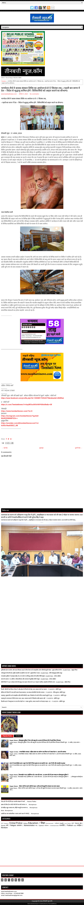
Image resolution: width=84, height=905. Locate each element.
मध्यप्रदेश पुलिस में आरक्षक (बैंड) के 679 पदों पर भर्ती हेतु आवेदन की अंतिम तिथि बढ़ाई (23, 676)
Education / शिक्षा (36, 823)
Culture (25, 823)
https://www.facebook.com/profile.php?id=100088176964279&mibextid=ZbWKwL (32, 398)
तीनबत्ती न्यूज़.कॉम (47, 901)
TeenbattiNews (52, 903)
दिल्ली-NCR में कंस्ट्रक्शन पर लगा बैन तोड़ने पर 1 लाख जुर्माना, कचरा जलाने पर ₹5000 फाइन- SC (26, 701)
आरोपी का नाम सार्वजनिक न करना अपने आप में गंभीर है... (15, 813)
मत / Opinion (39, 825)
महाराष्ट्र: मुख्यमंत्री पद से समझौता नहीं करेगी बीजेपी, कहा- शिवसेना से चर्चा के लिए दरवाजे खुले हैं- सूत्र (26, 695)
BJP (2, 823)
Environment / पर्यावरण (52, 823)
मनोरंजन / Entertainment (52, 825)
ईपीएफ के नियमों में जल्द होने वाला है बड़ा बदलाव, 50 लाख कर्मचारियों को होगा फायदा (22, 692)
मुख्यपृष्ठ (41, 448)
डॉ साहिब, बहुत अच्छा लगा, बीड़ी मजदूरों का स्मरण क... (15, 807)
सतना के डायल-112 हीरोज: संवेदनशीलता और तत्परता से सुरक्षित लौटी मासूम (20, 679)
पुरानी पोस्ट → (78, 448)
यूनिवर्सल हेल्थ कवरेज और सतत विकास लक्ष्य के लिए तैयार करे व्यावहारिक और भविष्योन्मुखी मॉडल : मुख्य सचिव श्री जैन (31, 670)
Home (4, 81)
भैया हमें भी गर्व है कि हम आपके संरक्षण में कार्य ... (13, 801)
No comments (34, 94)
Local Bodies (67, 823)
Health (62, 823)
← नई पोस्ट (5, 448)
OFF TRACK (75, 823)
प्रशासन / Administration (26, 825)
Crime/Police (15, 823)
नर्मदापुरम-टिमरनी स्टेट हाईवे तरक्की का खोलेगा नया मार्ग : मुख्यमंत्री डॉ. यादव (20, 673)
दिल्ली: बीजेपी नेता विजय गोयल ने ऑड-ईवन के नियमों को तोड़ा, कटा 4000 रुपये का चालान (24, 689)
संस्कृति (74, 825)
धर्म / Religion (11, 825)
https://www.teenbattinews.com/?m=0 (16, 411)
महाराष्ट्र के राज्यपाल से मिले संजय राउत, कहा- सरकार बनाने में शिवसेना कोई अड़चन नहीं (23, 698)
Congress (6, 823)
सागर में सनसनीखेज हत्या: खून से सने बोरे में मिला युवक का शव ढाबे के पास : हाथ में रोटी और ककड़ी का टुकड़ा (37, 763)
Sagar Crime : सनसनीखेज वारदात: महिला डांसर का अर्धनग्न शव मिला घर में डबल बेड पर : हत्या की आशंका (38, 752)
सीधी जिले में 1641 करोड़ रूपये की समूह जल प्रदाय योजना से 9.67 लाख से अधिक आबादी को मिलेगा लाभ (28, 682)
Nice (2, 810)
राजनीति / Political (66, 825)
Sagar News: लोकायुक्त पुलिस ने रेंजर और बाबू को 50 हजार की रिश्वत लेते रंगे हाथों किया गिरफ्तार (35, 740)
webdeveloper (34, 903)
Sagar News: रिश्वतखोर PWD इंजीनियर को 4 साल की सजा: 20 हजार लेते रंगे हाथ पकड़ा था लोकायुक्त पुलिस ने (39, 774)
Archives (18, 736)
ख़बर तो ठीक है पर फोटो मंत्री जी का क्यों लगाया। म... (14, 804)
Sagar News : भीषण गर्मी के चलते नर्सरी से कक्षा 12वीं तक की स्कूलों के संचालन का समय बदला (35, 786)
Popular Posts (7, 736)
